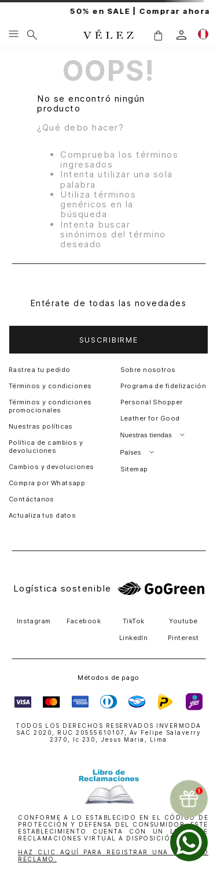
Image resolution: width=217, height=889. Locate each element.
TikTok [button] (134, 621)
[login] (181, 35)
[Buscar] (32, 34)
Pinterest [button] (183, 638)
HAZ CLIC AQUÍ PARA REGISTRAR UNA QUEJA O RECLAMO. (113, 855)
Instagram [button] (34, 621)
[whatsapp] (189, 842)
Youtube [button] (183, 621)
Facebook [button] (84, 621)
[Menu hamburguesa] (14, 34)
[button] (158, 35)
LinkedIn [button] (133, 638)
